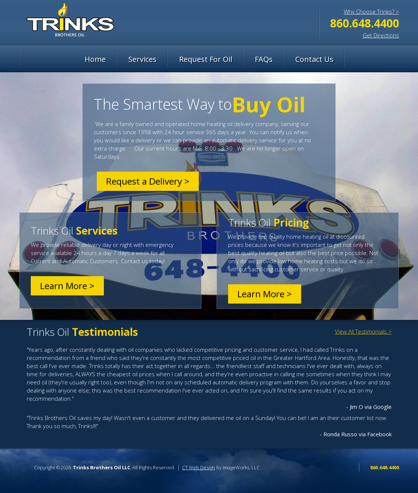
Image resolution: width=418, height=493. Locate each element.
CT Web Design (198, 467)
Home (95, 59)
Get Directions (381, 35)
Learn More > (67, 285)
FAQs (264, 59)
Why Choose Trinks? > (371, 11)
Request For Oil (205, 59)
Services (142, 59)
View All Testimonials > (363, 331)
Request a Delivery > (148, 181)
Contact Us (314, 59)
